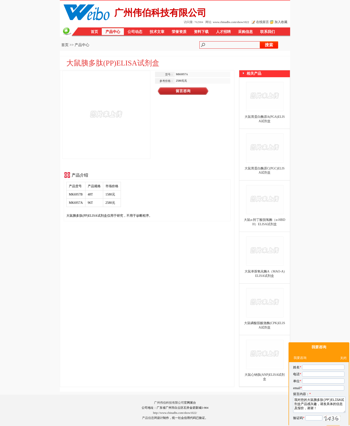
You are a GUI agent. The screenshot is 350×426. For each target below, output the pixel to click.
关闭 (343, 346)
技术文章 (157, 32)
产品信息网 (149, 418)
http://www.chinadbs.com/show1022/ (175, 412)
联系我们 (267, 32)
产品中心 (112, 32)
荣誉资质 (179, 32)
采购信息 (245, 32)
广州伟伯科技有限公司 (169, 402)
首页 (94, 32)
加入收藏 (280, 22)
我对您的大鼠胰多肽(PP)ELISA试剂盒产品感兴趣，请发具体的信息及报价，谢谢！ (319, 393)
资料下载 (201, 32)
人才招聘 (223, 32)
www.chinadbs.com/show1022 (231, 22)
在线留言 (262, 22)
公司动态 (135, 32)
